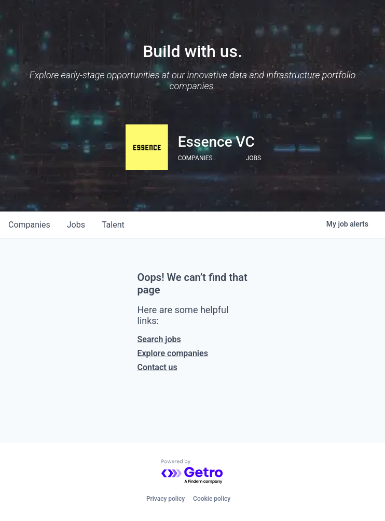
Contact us (157, 367)
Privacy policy (165, 498)
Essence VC (216, 141)
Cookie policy (211, 498)
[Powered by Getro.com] (192, 472)
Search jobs (159, 339)
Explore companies (173, 353)
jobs (76, 225)
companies (29, 225)
